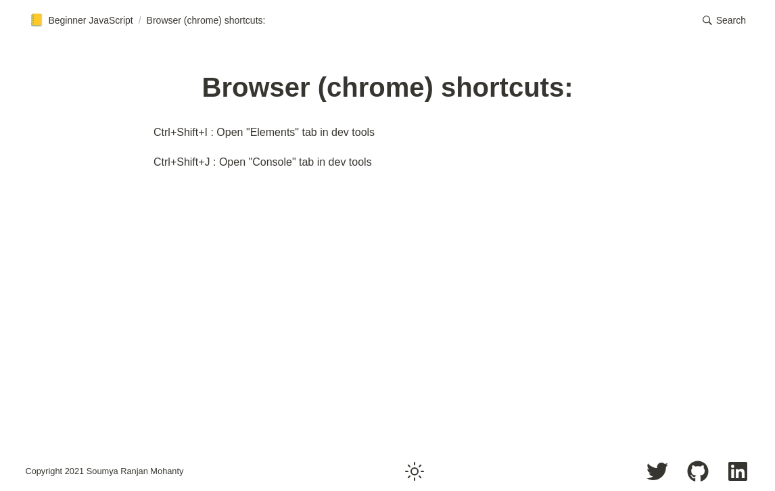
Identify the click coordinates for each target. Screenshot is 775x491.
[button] (724, 20)
